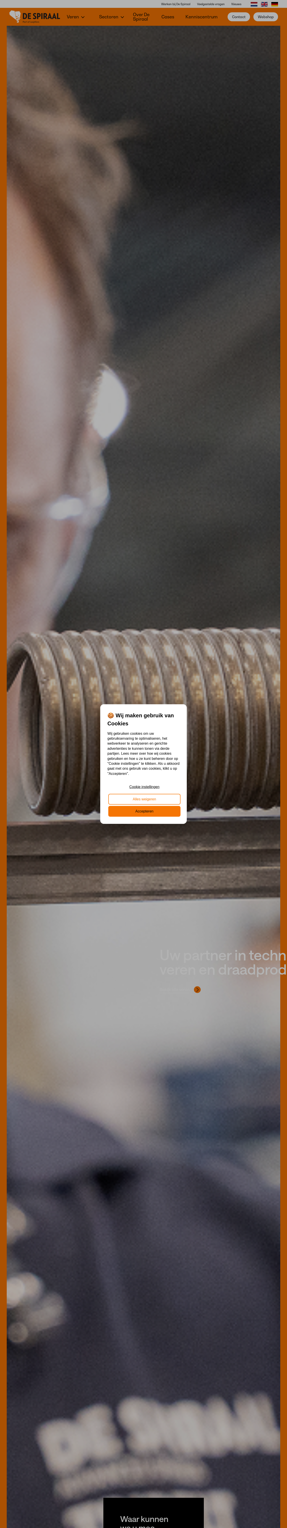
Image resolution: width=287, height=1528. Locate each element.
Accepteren (144, 811)
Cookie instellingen (144, 787)
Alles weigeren (144, 799)
